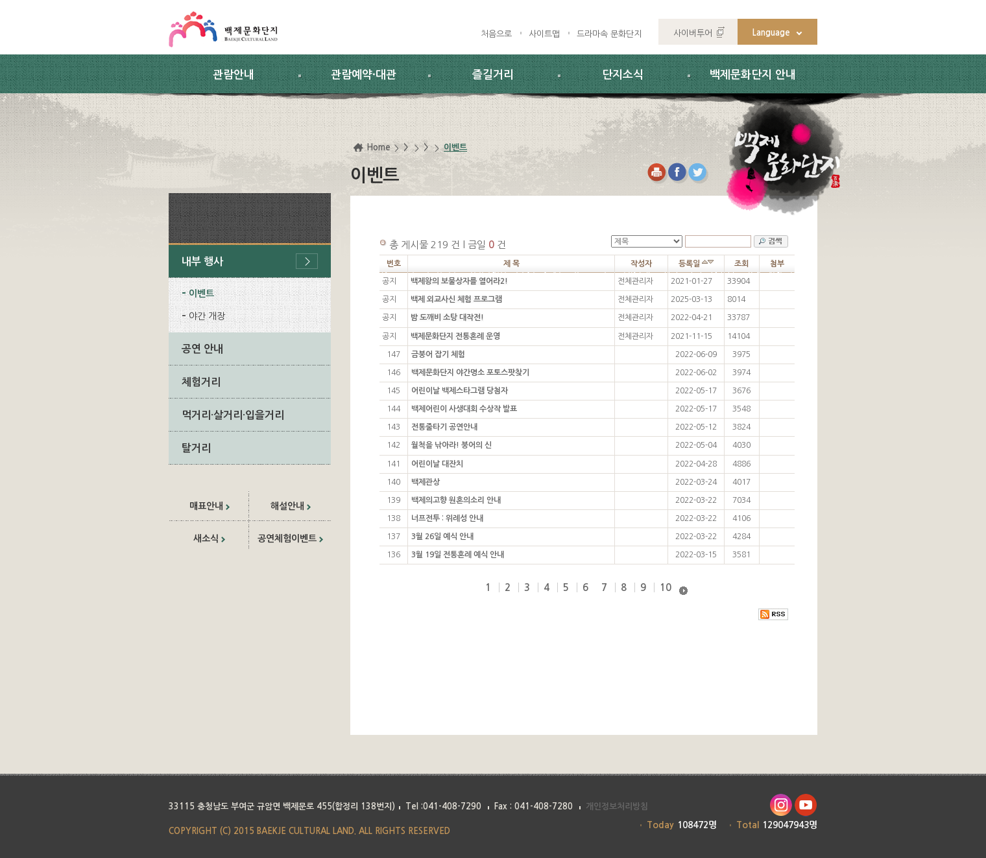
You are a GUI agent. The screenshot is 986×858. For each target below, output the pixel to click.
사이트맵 (544, 34)
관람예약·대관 (363, 74)
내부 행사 (202, 261)
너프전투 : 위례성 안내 (447, 518)
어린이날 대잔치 (437, 464)
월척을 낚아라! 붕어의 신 (451, 445)
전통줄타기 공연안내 (444, 427)
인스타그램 (780, 805)
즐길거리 (493, 74)
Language (771, 33)
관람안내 (233, 74)
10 (665, 587)
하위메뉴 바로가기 (0, 0)
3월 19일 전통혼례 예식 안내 (457, 555)
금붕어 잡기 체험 (438, 354)
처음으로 (496, 34)
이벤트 (201, 293)
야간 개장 (207, 316)
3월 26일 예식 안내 (442, 536)
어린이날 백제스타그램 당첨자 (459, 391)
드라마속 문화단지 (609, 34)
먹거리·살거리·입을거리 (233, 415)
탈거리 (196, 448)
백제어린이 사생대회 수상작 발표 (464, 409)
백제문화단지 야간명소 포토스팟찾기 (470, 373)
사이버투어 (692, 33)
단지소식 (622, 74)
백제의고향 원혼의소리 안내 (456, 500)
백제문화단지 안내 (753, 74)
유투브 (806, 805)
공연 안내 (202, 349)
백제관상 (425, 482)
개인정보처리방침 (617, 806)
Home (379, 147)
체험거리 (201, 382)
